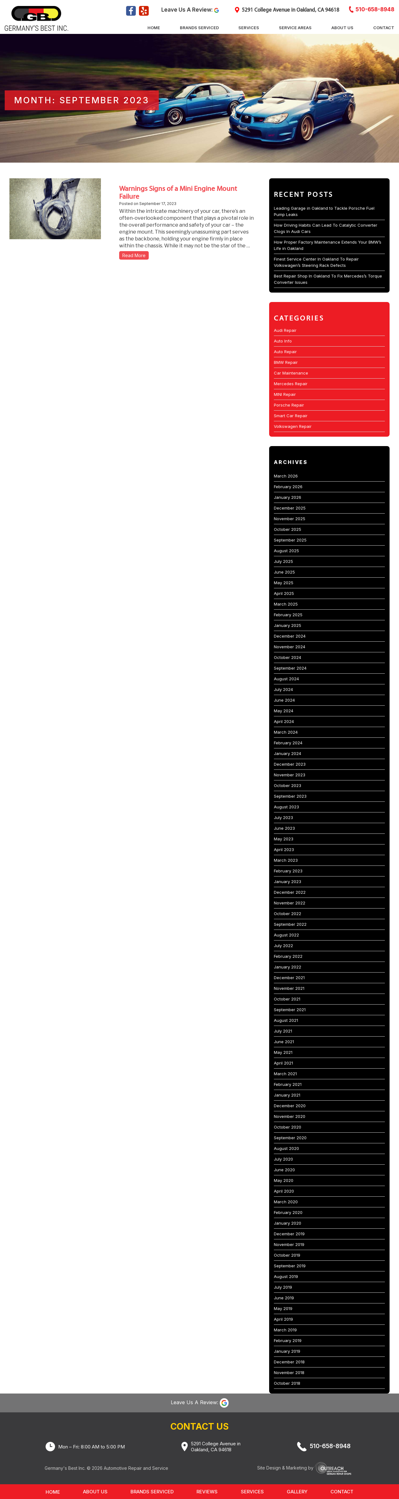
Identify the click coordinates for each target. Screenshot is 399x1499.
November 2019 (289, 1244)
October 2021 (287, 998)
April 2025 (284, 593)
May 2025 (283, 582)
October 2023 (287, 785)
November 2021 (289, 988)
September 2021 (290, 1009)
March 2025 (286, 604)
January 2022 (287, 966)
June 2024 (284, 700)
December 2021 (289, 977)
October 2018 (287, 1383)
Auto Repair (285, 351)
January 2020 (287, 1223)
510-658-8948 (375, 10)
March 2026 (286, 475)
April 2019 (283, 1319)
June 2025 (284, 571)
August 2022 (286, 934)
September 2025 (290, 539)
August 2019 (286, 1276)
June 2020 (284, 1169)
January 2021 (287, 1094)
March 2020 (286, 1201)
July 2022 (283, 945)
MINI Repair (285, 394)
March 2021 (285, 1073)
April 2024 (284, 721)
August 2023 (286, 806)
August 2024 (286, 678)
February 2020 (288, 1212)
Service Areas (295, 27)
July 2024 (283, 689)
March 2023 (286, 860)
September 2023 (290, 796)
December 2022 (290, 892)
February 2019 (288, 1340)
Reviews (207, 1492)
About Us (342, 27)
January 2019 (287, 1351)
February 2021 (288, 1084)
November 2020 (289, 1116)
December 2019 (289, 1233)
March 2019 (285, 1329)
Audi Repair (285, 330)
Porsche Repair (289, 404)
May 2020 (283, 1180)
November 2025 (289, 518)
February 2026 (288, 486)
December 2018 (289, 1361)
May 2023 (283, 838)
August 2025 (286, 550)
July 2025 (283, 561)
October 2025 (287, 529)
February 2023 (288, 870)
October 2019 (287, 1255)
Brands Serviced (199, 27)
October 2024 (287, 657)
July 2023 (283, 817)
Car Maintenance (291, 372)
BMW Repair (286, 362)
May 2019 (283, 1308)
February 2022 (288, 956)
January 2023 (287, 881)
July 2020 (283, 1159)
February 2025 (288, 614)
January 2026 (287, 497)
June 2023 (284, 828)
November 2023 (289, 774)
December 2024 (290, 636)
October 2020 (287, 1127)
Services (248, 27)
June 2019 (284, 1297)
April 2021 (283, 1062)
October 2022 (287, 913)
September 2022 (290, 924)
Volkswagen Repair (293, 426)
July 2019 (283, 1287)
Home (153, 27)
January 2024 (287, 753)
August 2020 (286, 1148)
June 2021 (284, 1041)
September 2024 (290, 668)
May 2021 (283, 1052)
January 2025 (287, 625)
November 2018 (289, 1372)
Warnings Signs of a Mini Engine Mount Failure (178, 192)
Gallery (297, 1492)
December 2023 (290, 764)
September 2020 (290, 1137)
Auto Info (283, 340)
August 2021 (286, 1020)
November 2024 (289, 646)
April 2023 (284, 849)
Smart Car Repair (291, 415)
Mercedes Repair (291, 383)
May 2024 (283, 710)
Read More (134, 255)
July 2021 (283, 1030)
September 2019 (290, 1265)
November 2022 (289, 902)
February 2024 (288, 742)
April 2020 (284, 1191)
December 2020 (290, 1105)
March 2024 (286, 732)
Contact (383, 27)
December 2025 (290, 507)
